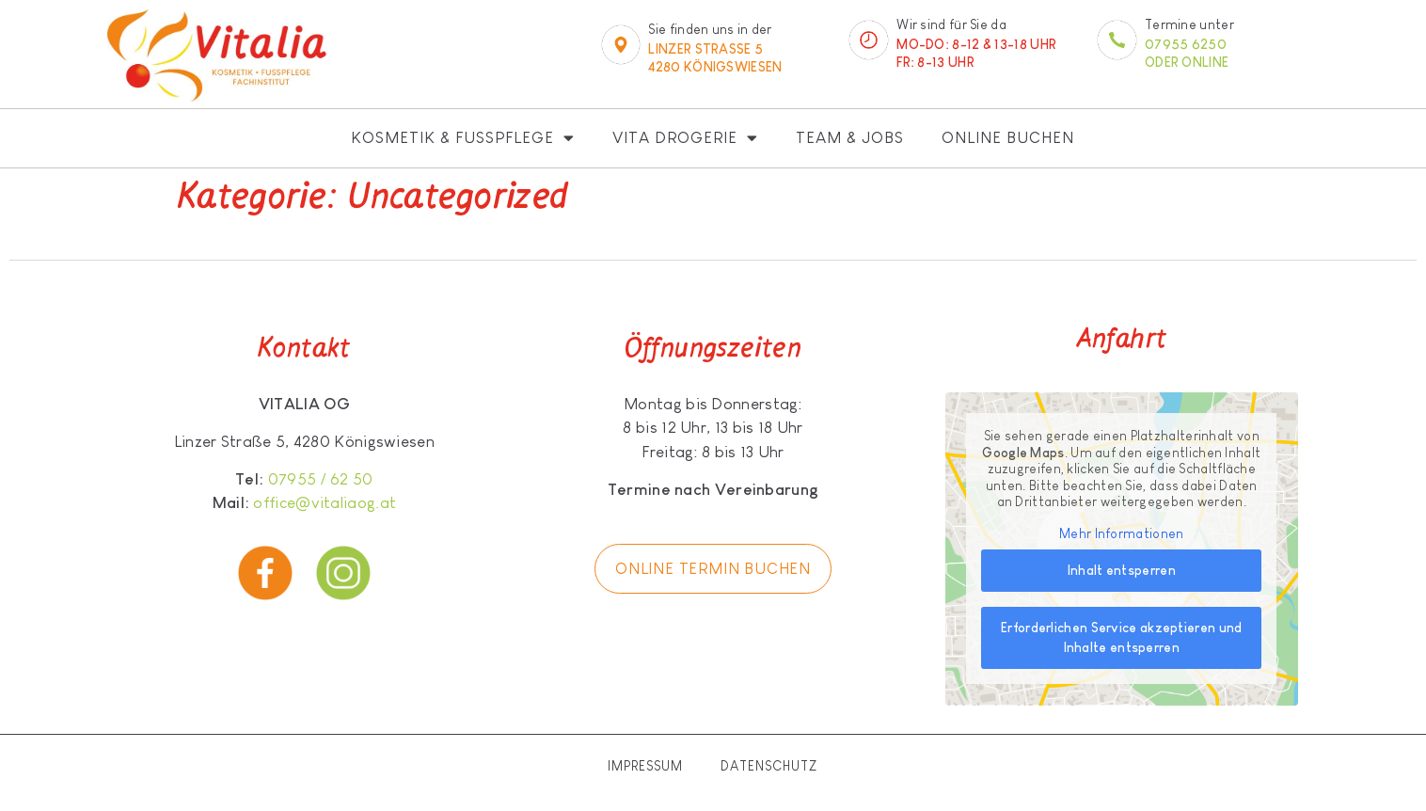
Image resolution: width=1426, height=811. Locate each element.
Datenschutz (769, 765)
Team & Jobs (850, 138)
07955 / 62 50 (320, 479)
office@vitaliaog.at (324, 503)
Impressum (645, 765)
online (1204, 62)
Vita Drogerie (685, 137)
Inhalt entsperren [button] (1122, 570)
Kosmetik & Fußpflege (463, 137)
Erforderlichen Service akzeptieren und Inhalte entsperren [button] (1121, 637)
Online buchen (1008, 138)
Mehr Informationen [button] (1121, 533)
